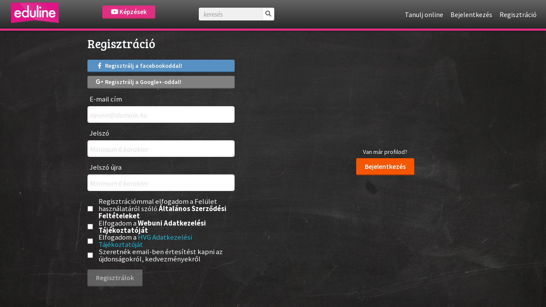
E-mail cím (106, 99)
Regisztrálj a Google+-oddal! (138, 82)
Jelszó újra (106, 167)
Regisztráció (518, 14)
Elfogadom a (152, 227)
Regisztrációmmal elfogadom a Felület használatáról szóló (163, 208)
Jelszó (99, 133)
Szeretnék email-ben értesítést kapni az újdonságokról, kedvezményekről (161, 255)
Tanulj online (424, 14)
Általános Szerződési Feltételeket (163, 212)
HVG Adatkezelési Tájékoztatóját (145, 240)
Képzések (129, 12)
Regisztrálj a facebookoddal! (139, 66)
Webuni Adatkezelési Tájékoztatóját (152, 226)
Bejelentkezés (471, 14)
